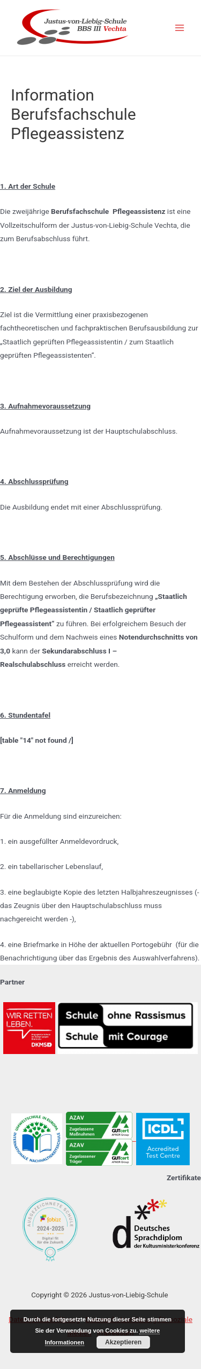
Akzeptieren (123, 1342)
